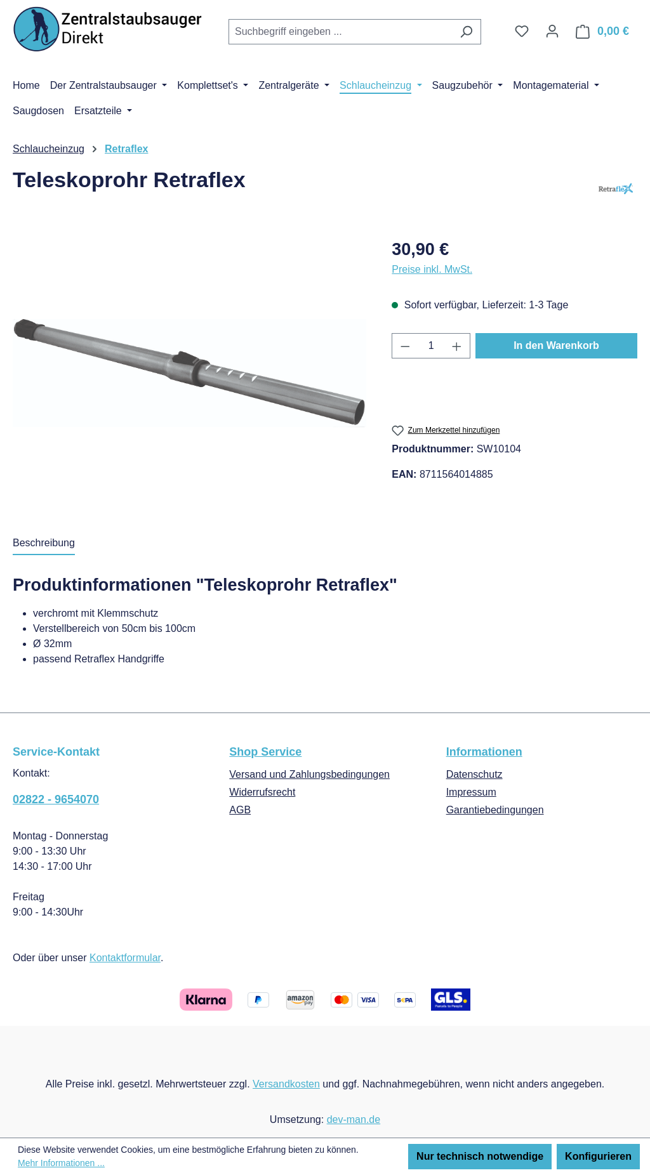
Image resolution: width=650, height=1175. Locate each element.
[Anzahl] (431, 345)
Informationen (484, 751)
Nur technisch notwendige (479, 1156)
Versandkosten (286, 1084)
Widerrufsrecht (262, 792)
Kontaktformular (125, 957)
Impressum (471, 792)
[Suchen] (466, 31)
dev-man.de (354, 1119)
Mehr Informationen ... (61, 1163)
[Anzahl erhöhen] (457, 345)
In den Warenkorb (556, 345)
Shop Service (265, 751)
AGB (240, 809)
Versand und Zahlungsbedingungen (309, 774)
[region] (189, 373)
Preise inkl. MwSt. (432, 269)
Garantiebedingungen (495, 809)
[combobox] (340, 31)
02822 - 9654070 (56, 799)
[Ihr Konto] (552, 31)
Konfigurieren (598, 1156)
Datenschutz (474, 774)
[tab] (44, 543)
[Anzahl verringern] (405, 345)
